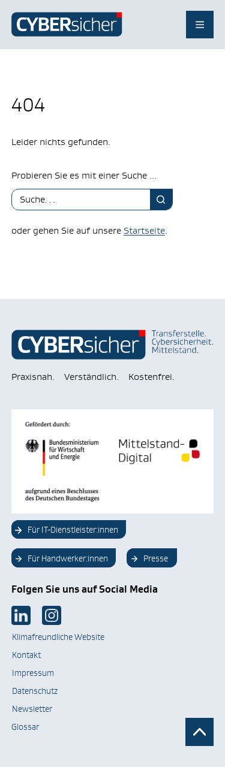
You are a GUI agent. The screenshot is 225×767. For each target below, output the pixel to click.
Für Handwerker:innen (68, 558)
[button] (21, 745)
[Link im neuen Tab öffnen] (21, 615)
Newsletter (32, 709)
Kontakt (26, 655)
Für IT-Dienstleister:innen (73, 530)
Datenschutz (35, 691)
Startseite (144, 230)
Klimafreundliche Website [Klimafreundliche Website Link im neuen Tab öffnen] (58, 637)
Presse (155, 558)
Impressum (33, 673)
